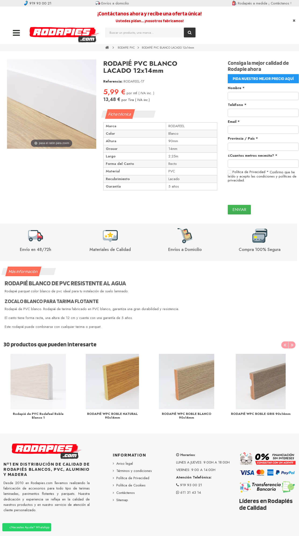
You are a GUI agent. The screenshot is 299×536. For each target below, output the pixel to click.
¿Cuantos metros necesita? (252, 155)
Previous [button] (284, 344)
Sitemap (122, 500)
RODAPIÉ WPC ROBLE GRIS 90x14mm (261, 414)
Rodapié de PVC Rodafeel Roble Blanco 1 (38, 416)
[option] (38, 388)
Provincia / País (243, 138)
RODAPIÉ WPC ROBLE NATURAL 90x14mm (112, 416)
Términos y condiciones (134, 470)
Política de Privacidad (250, 171)
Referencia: (112, 81)
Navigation (16, 31)
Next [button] (291, 344)
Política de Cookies (131, 485)
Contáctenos (125, 492)
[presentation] (263, 194)
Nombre (236, 88)
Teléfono (237, 104)
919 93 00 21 (37, 3)
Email (234, 121)
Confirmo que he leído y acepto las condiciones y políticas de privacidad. (262, 176)
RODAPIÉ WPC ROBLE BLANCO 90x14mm (186, 416)
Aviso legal (124, 463)
